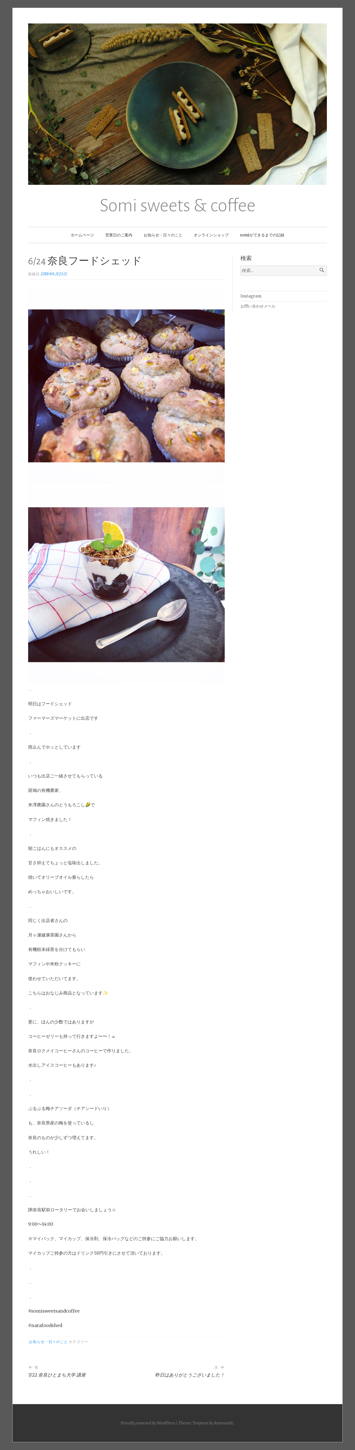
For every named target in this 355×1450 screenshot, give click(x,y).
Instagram (250, 296)
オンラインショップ (211, 235)
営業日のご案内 (118, 235)
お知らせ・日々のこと (163, 235)
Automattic (224, 1423)
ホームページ (82, 235)
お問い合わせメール (257, 306)
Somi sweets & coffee (177, 205)
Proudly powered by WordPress (148, 1423)
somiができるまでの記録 (262, 235)
